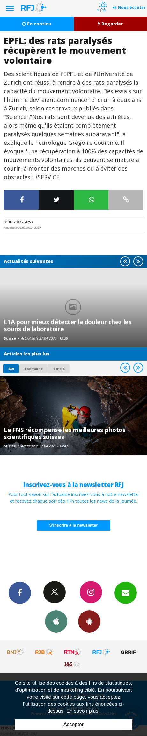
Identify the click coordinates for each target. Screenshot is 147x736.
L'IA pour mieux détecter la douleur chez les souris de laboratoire (68, 325)
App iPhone (56, 621)
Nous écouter (132, 7)
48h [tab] (11, 368)
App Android (89, 621)
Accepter (73, 724)
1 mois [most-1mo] (59, 368)
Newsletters (125, 592)
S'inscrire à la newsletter (73, 525)
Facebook (20, 592)
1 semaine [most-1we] (33, 368)
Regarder (110, 24)
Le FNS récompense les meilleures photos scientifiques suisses (64, 433)
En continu (36, 24)
